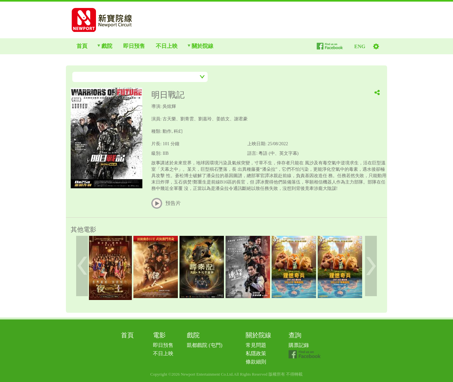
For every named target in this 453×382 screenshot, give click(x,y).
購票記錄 (299, 345)
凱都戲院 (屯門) (204, 345)
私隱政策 (256, 353)
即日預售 (163, 345)
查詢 (295, 335)
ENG (359, 46)
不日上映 (163, 353)
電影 (159, 335)
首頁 (127, 335)
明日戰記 (168, 95)
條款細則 (256, 361)
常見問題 (256, 345)
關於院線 (258, 335)
